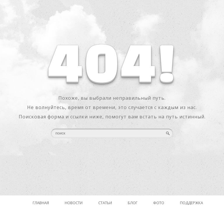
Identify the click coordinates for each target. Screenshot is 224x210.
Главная (41, 202)
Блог (132, 202)
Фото (158, 202)
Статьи (105, 202)
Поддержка (191, 202)
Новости (74, 202)
